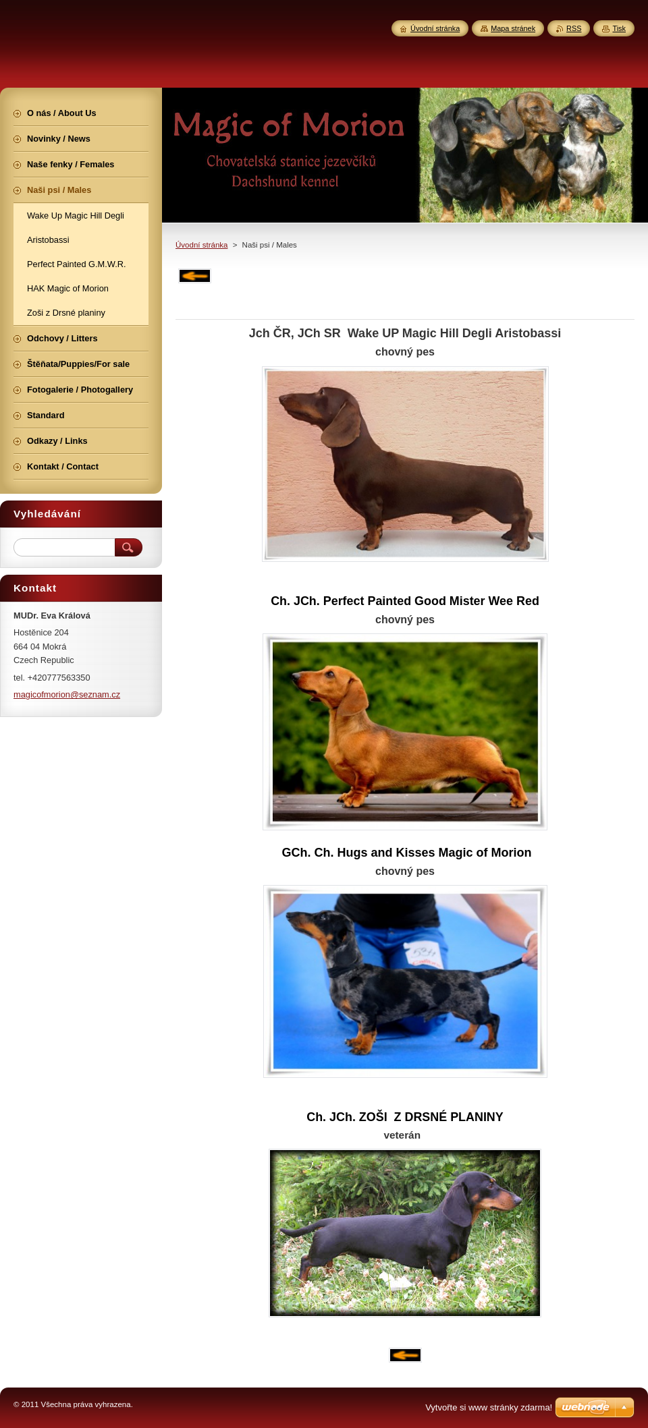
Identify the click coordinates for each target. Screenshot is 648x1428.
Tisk (619, 28)
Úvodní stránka (201, 245)
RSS (573, 28)
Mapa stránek (513, 28)
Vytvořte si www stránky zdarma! (488, 1407)
